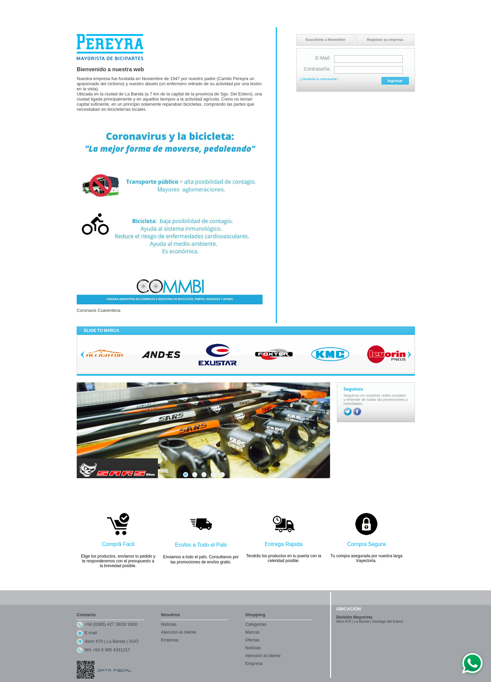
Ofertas (252, 639)
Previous (82, 354)
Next (409, 354)
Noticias (169, 624)
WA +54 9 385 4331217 (107, 649)
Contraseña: (317, 69)
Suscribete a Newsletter (325, 40)
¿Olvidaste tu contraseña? (319, 79)
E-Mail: (323, 58)
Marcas (252, 632)
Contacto (364, 6)
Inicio (348, 6)
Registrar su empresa (385, 40)
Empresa (169, 639)
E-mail (91, 632)
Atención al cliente (178, 632)
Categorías (256, 624)
